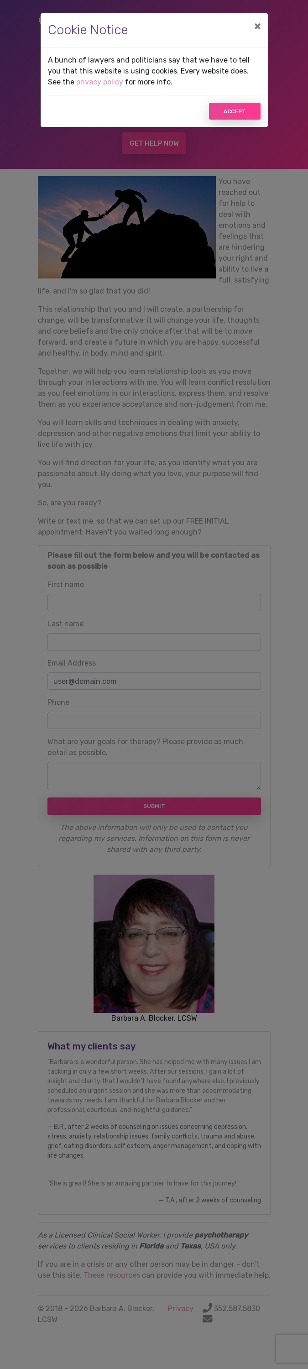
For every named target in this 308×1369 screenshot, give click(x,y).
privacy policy (99, 82)
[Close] (257, 26)
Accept (235, 111)
